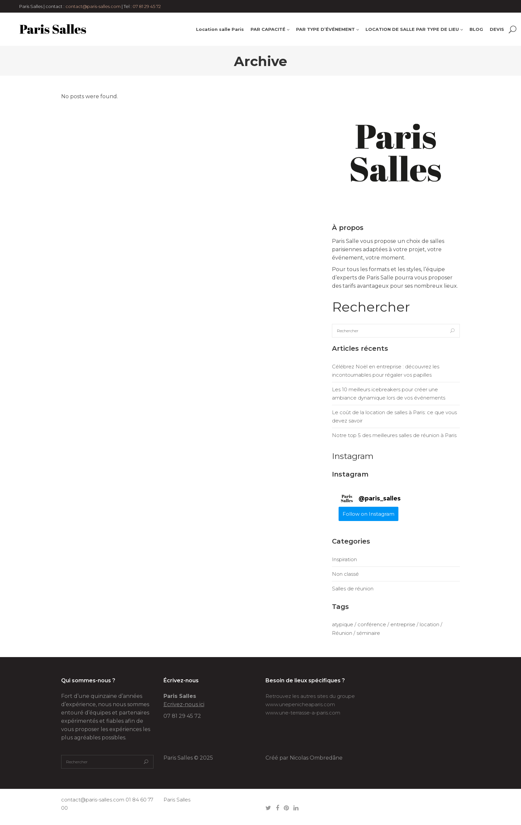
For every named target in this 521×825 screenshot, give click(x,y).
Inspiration (344, 559)
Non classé (345, 574)
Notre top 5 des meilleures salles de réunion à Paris (394, 435)
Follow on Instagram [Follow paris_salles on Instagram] (368, 514)
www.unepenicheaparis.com (300, 704)
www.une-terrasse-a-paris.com (302, 713)
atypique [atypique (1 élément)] (342, 624)
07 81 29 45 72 (147, 6)
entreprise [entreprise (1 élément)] (402, 624)
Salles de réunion (352, 588)
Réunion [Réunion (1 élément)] (342, 633)
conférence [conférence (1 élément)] (372, 624)
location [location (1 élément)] (429, 624)
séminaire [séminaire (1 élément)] (368, 633)
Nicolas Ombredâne (316, 758)
